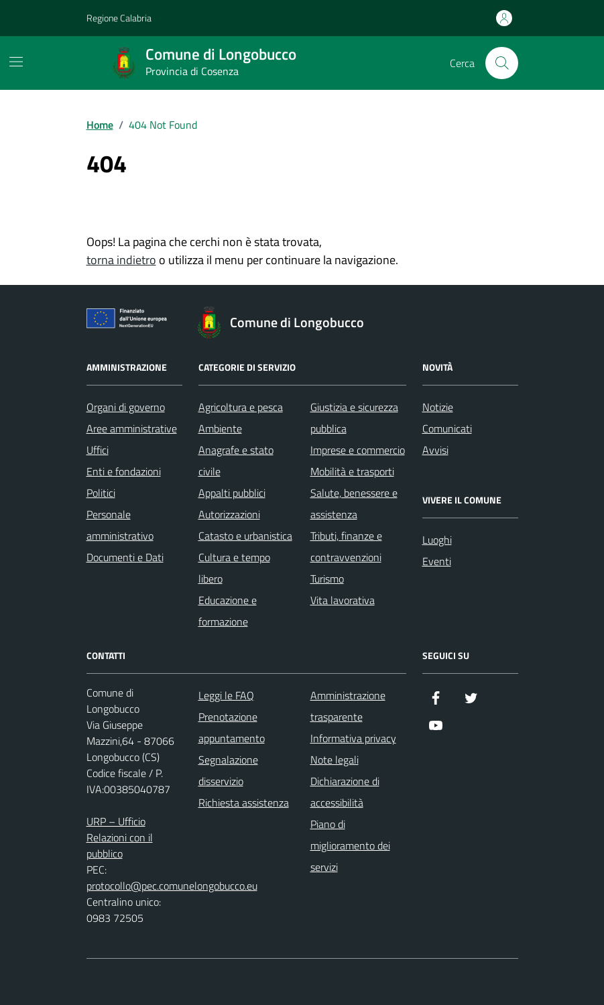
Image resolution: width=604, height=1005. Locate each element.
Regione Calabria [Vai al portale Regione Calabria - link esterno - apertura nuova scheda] (119, 18)
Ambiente (220, 428)
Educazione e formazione (227, 611)
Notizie (437, 407)
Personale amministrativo (120, 525)
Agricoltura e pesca (240, 407)
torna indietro (121, 260)
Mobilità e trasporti (352, 471)
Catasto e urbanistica (245, 536)
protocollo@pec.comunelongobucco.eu (171, 886)
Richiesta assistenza (243, 802)
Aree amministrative (131, 428)
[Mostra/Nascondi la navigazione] (16, 62)
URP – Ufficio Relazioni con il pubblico (119, 837)
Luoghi (437, 540)
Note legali (334, 760)
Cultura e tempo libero (234, 568)
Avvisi (435, 450)
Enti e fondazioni (123, 471)
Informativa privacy (353, 738)
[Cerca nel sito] (501, 63)
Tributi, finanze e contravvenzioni (346, 546)
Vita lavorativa (342, 600)
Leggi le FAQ (226, 695)
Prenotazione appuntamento (231, 727)
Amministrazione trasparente (347, 706)
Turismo (327, 579)
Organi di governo (125, 407)
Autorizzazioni (229, 514)
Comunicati (447, 428)
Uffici (97, 450)
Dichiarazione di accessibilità (344, 792)
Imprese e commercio (357, 450)
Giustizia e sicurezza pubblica (354, 417)
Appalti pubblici (231, 493)
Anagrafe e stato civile (236, 460)
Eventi (436, 561)
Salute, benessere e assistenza (354, 503)
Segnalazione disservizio (228, 770)
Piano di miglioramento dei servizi (350, 845)
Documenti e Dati (125, 557)
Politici (100, 493)
